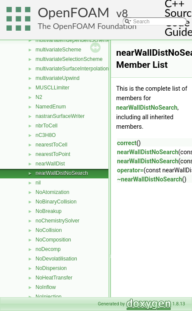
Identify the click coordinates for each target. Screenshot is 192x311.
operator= (130, 170)
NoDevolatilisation (56, 259)
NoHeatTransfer (54, 278)
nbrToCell (47, 126)
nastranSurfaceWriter (60, 116)
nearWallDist (50, 164)
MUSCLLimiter (52, 88)
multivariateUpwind (57, 78)
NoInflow (46, 287)
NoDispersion (51, 268)
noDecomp (48, 249)
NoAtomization (52, 192)
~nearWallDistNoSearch (149, 179)
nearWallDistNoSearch (62, 173)
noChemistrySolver (57, 221)
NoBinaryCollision (56, 202)
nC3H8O (46, 135)
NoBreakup (49, 211)
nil (38, 183)
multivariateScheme (58, 50)
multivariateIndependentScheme (73, 40)
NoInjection (49, 297)
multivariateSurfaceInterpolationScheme (82, 69)
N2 (39, 97)
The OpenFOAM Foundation (87, 26)
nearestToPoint (53, 154)
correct (127, 143)
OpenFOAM (74, 12)
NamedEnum (51, 107)
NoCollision (49, 230)
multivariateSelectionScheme (69, 59)
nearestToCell (51, 145)
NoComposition (53, 240)
